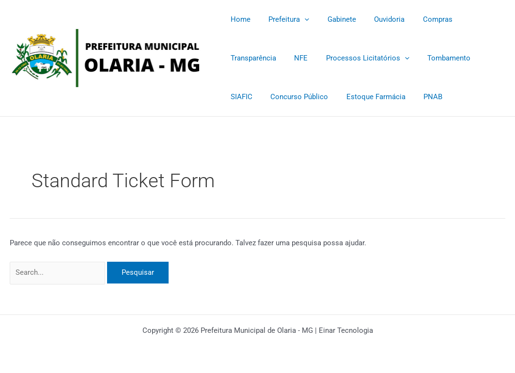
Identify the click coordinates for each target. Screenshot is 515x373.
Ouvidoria (376, 19)
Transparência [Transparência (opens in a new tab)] (473, 19)
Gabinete (332, 19)
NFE (235, 58)
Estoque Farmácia (330, 96)
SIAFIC (423, 58)
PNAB (384, 96)
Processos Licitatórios (298, 58)
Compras (421, 19)
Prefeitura (283, 19)
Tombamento (376, 58)
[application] (299, 19)
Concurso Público (257, 96)
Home (239, 19)
